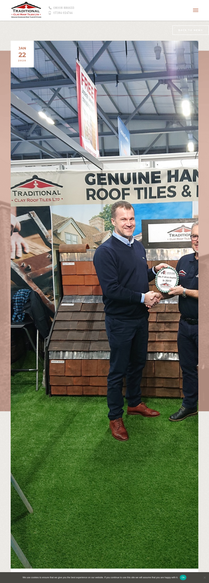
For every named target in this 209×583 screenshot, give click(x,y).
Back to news (190, 30)
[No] (204, 577)
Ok (183, 577)
